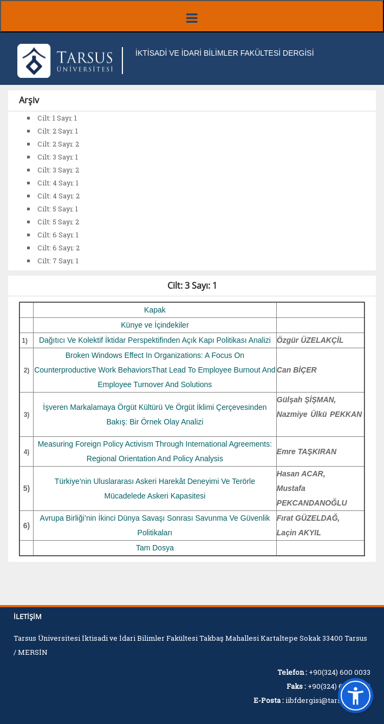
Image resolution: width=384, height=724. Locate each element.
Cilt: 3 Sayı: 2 (58, 170)
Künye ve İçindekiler (154, 325)
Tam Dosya (155, 547)
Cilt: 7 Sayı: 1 (58, 260)
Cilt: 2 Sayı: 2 (58, 144)
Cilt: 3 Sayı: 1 (57, 157)
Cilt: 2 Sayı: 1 (57, 131)
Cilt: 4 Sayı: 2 (58, 196)
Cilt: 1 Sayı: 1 (57, 118)
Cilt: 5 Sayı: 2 (58, 222)
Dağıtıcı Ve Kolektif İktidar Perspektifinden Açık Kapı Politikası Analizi (155, 340)
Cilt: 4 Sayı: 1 (58, 183)
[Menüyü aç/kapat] (192, 16)
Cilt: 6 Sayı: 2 (58, 248)
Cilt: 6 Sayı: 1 (58, 235)
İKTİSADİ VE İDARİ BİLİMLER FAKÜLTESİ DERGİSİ (224, 53)
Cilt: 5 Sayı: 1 (57, 209)
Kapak (155, 309)
